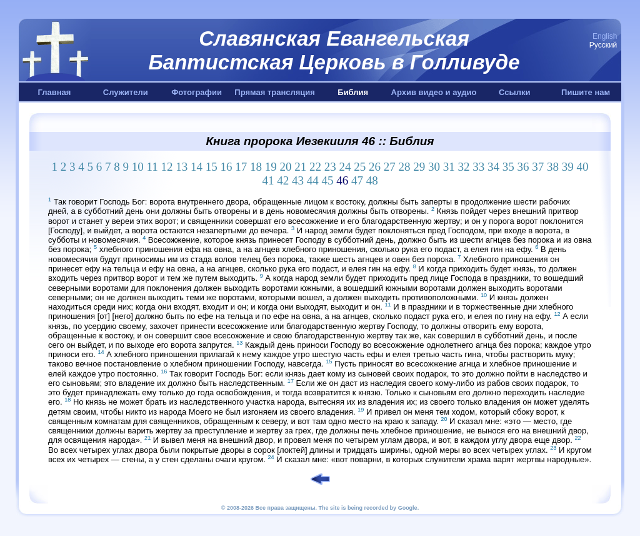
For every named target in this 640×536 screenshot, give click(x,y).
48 (372, 180)
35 (508, 166)
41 (268, 180)
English (604, 36)
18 (256, 166)
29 (419, 166)
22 (315, 166)
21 (300, 166)
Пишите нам (585, 92)
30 (434, 166)
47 (357, 180)
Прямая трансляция (274, 92)
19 (271, 166)
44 (313, 180)
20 (286, 166)
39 (568, 166)
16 (226, 166)
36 (523, 166)
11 (152, 166)
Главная (54, 92)
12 (167, 166)
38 (553, 166)
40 (583, 166)
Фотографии (196, 92)
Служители (125, 92)
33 (478, 166)
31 (449, 166)
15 (212, 166)
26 (375, 166)
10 (138, 166)
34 (493, 166)
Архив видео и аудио (434, 92)
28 (405, 166)
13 (182, 166)
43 (298, 180)
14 (196, 166)
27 (390, 166)
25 (360, 166)
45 (327, 180)
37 (538, 166)
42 (283, 180)
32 (464, 166)
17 (241, 166)
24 (345, 166)
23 (330, 166)
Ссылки (514, 92)
